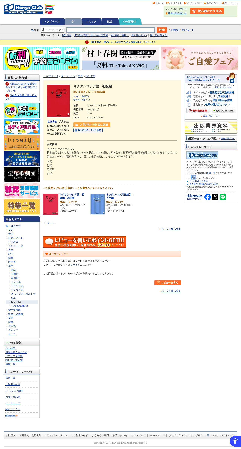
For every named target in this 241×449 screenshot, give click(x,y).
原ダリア (86, 100)
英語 (13, 270)
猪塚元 (76, 100)
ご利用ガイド (175, 3)
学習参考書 (14, 309)
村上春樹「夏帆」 (120, 35)
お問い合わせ (213, 3)
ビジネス (13, 241)
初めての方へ (12, 409)
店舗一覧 (160, 3)
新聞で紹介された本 (16, 352)
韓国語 (14, 277)
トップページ (52, 21)
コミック (91, 21)
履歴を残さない (228, 138)
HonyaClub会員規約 (198, 181)
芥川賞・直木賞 (14, 360)
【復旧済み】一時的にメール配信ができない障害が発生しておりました (123, 42)
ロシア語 (16, 302)
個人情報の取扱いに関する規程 (203, 184)
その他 (12, 325)
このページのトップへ (223, 435)
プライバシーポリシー (57, 435)
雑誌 (109, 21)
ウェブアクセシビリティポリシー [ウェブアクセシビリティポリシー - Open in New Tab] (187, 435)
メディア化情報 (14, 356)
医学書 (12, 261)
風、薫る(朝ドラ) (158, 35)
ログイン (184, 9)
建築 (10, 257)
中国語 (14, 273)
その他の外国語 (19, 305)
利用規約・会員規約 (30, 435)
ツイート (49, 223)
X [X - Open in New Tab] (164, 435)
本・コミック (13, 225)
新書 (10, 321)
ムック (12, 334)
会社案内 (10, 435)
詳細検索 (175, 30)
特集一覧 (10, 364)
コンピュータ (15, 245)
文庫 (10, 318)
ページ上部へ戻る (171, 229)
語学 (10, 266)
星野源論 (66, 35)
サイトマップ (231, 3)
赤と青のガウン (139, 35)
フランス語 (17, 286)
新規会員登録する (177, 13)
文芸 (10, 229)
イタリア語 (17, 289)
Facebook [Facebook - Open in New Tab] (154, 435)
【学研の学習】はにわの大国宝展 (91, 35)
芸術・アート (15, 238)
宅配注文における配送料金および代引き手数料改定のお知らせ (21, 87)
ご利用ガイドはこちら (222, 87)
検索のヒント (187, 30)
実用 (10, 234)
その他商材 (129, 21)
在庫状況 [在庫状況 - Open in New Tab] (52, 121)
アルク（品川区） (81, 96)
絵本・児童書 (15, 314)
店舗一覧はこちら (211, 116)
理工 (10, 254)
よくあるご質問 (194, 3)
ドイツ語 (16, 282)
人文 (10, 250)
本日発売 (10, 348)
